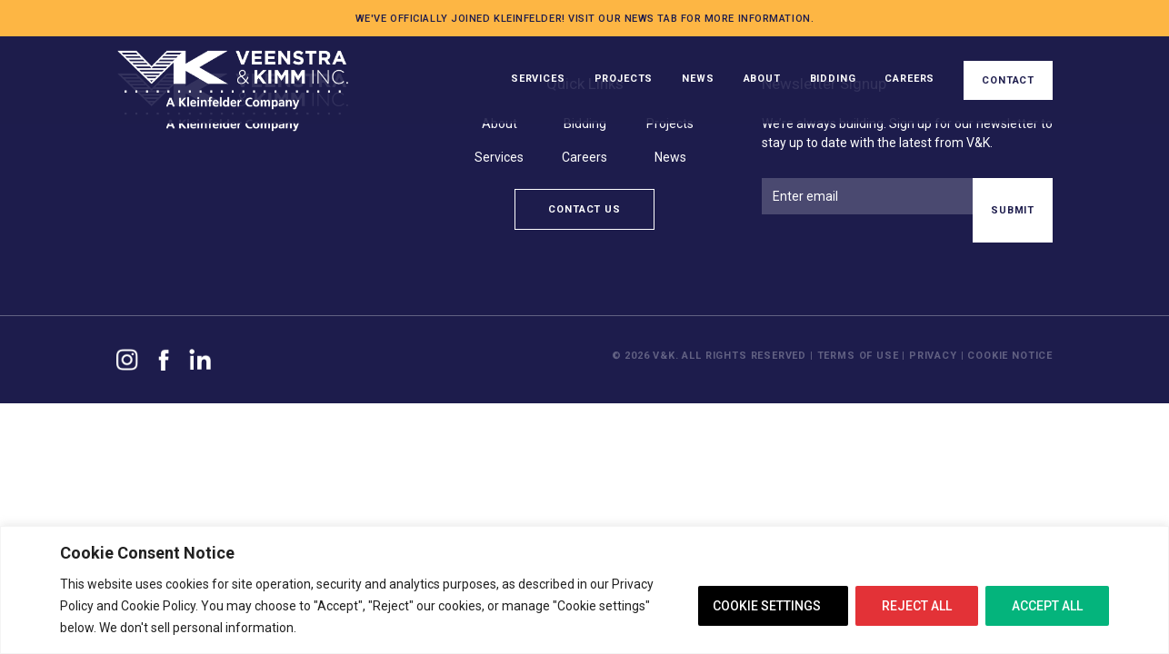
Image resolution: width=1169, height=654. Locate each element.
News (698, 78)
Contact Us (584, 209)
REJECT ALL (917, 606)
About (762, 78)
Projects (624, 78)
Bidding (833, 78)
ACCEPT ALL (1047, 606)
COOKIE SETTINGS (767, 606)
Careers (909, 78)
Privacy (933, 356)
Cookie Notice (1010, 356)
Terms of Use (860, 356)
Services (538, 78)
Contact (1008, 80)
